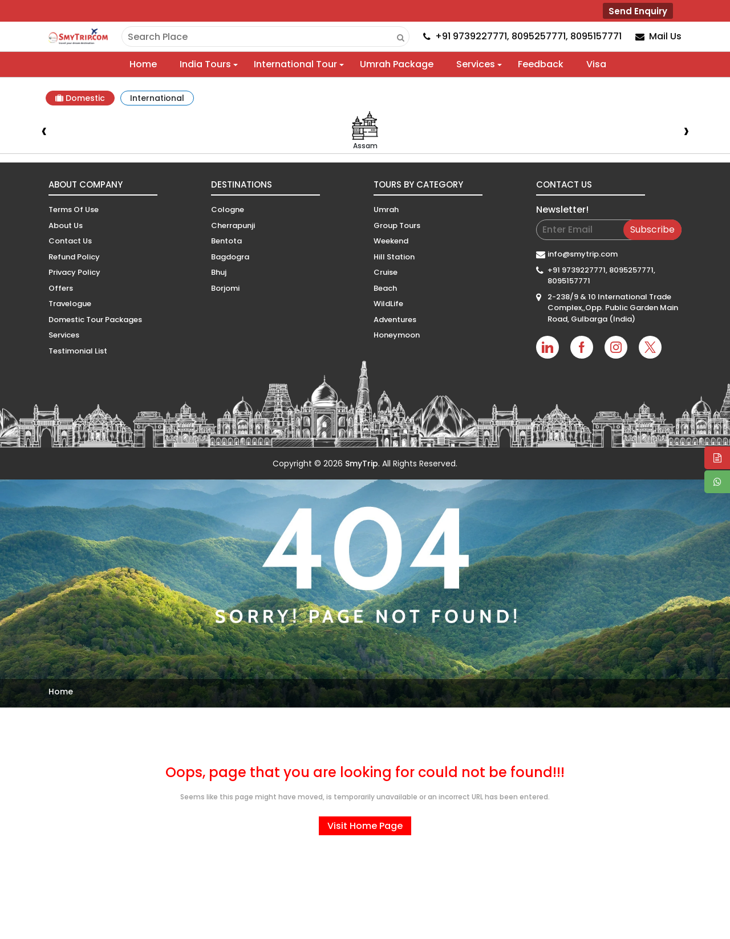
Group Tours (397, 225)
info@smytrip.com (583, 254)
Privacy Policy (74, 272)
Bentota (226, 240)
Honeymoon (397, 335)
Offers (60, 288)
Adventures (395, 319)
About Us (65, 225)
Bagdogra (230, 256)
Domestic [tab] (80, 98)
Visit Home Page (365, 825)
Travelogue (69, 303)
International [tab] (157, 98)
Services (63, 335)
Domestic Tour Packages (95, 319)
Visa (596, 64)
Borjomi (225, 288)
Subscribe (652, 229)
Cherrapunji (233, 225)
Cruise (386, 272)
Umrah (386, 209)
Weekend (391, 240)
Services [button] (475, 64)
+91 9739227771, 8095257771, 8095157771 (601, 276)
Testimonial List (77, 350)
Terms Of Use (73, 209)
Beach (385, 288)
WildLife (388, 303)
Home (143, 64)
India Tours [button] (205, 64)
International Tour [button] (295, 64)
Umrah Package (396, 64)
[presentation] (44, 132)
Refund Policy (74, 256)
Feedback (540, 64)
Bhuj (218, 272)
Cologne (227, 209)
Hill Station (394, 256)
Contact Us (70, 240)
